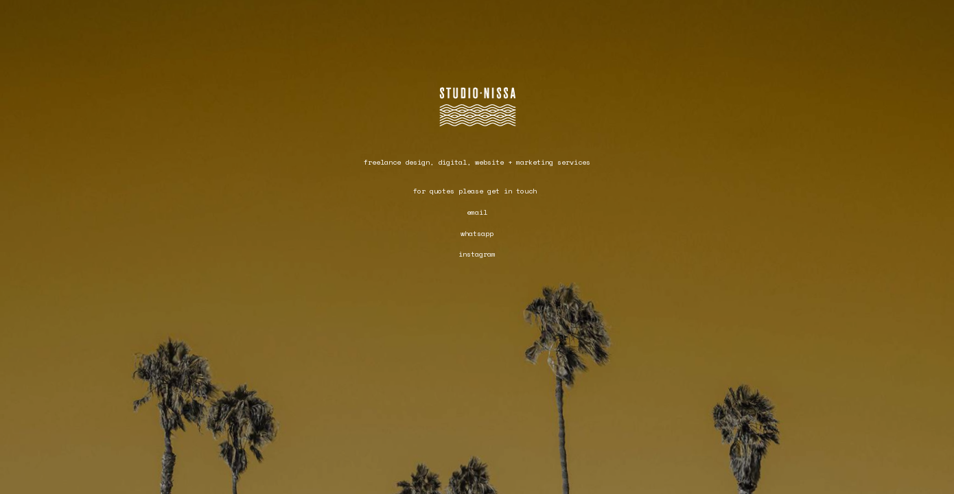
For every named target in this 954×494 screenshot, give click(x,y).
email (477, 212)
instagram (477, 254)
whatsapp (477, 233)
